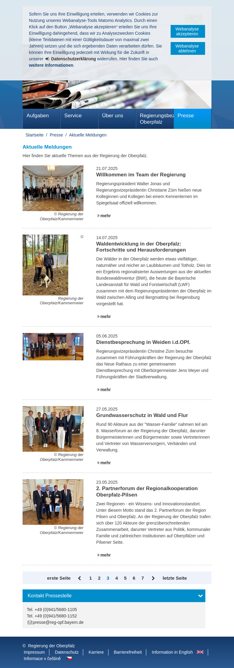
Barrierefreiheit (128, 652)
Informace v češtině (42, 658)
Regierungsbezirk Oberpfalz (157, 119)
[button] (114, 596)
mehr (105, 215)
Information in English (172, 652)
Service (73, 115)
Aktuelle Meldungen (88, 135)
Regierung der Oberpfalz (51, 645)
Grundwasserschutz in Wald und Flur (142, 415)
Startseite (35, 135)
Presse (186, 115)
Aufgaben (38, 115)
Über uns (112, 115)
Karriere (96, 652)
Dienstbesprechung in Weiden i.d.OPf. (143, 342)
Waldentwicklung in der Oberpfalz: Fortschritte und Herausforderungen (141, 247)
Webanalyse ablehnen (187, 48)
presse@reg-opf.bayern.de (58, 622)
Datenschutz (67, 652)
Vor (153, 578)
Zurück (80, 578)
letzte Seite (175, 578)
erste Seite (59, 578)
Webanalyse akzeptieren (187, 31)
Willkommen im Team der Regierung (141, 175)
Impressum (34, 652)
